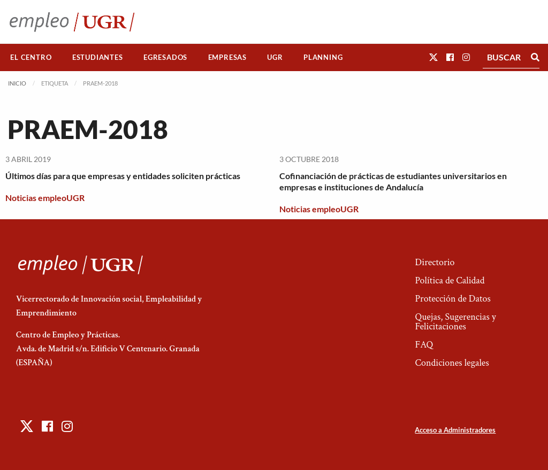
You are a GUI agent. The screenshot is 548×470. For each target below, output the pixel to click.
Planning (322, 57)
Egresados (165, 57)
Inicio (17, 83)
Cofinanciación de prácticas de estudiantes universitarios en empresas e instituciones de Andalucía (393, 181)
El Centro (30, 57)
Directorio (434, 262)
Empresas (227, 57)
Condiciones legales (452, 363)
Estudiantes (97, 57)
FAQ (424, 344)
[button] (433, 57)
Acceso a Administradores (455, 430)
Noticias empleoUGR (45, 197)
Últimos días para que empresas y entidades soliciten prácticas (122, 176)
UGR (275, 57)
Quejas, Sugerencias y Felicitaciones (455, 322)
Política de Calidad (449, 280)
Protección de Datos (452, 298)
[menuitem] (31, 57)
